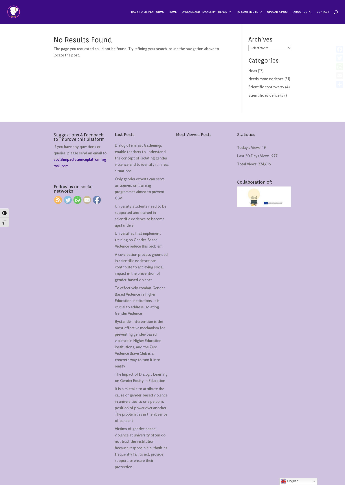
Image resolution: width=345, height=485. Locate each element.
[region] (57, 450)
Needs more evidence (266, 79)
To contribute (247, 11)
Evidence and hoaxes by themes (204, 11)
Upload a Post (278, 11)
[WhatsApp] (339, 66)
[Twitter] (339, 58)
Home (173, 11)
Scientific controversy (266, 87)
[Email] (339, 75)
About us (300, 11)
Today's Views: (249, 147)
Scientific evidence (263, 95)
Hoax (252, 71)
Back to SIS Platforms (147, 11)
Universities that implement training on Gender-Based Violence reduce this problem (138, 239)
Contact (323, 11)
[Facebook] (339, 49)
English (290, 481)
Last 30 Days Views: (254, 156)
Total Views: (247, 164)
